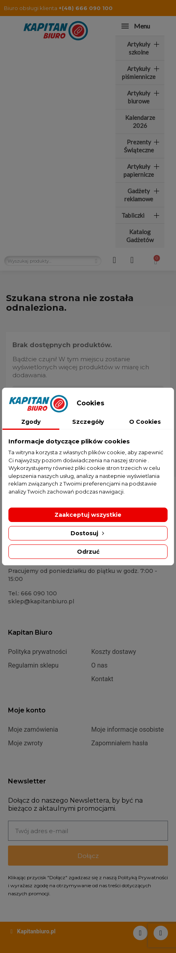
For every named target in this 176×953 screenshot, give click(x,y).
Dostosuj (88, 533)
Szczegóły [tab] (88, 421)
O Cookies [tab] (145, 421)
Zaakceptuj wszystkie (88, 514)
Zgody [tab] (30, 421)
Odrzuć (88, 551)
